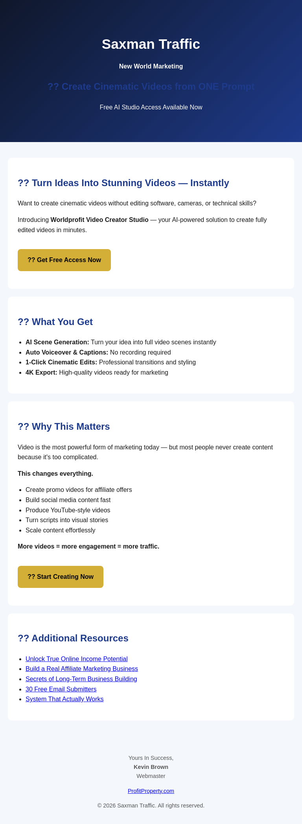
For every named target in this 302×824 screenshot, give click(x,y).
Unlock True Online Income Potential (77, 659)
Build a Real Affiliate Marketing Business (82, 668)
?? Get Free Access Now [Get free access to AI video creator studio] (64, 260)
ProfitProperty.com (151, 791)
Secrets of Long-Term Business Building (81, 679)
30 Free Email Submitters (61, 689)
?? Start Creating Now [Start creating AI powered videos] (61, 576)
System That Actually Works (65, 699)
